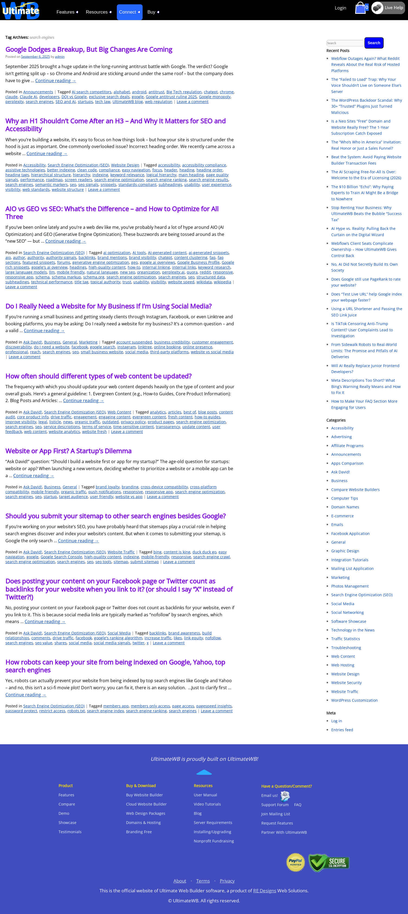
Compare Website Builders (355, 489)
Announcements (38, 91)
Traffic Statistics (345, 638)
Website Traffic (121, 551)
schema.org (93, 277)
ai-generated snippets (209, 252)
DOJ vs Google (74, 96)
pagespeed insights (214, 705)
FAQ (297, 804)
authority (35, 257)
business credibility (172, 342)
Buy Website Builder (144, 794)
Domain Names (345, 506)
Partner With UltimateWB (284, 832)
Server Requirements (213, 822)
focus (157, 169)
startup (50, 496)
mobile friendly (71, 272)
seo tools (103, 561)
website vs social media (212, 351)
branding (130, 486)
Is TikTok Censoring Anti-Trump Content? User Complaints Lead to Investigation (362, 329)
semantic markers (51, 184)
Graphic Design (345, 550)
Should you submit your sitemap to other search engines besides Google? (115, 515)
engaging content (114, 416)
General (70, 342)
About (180, 881)
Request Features (277, 823)
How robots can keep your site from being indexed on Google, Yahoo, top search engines (115, 666)
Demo (64, 813)
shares (60, 642)
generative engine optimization (100, 262)
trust (127, 281)
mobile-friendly (155, 556)
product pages (161, 421)
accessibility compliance (204, 165)
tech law (102, 101)
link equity (193, 637)
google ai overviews (157, 262)
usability (192, 184)
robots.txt (76, 710)
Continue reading (55, 81)
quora (192, 272)
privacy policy (133, 421)
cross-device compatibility (164, 486)
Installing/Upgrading (212, 831)
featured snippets (39, 262)
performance (32, 179)
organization (148, 272)
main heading (191, 174)
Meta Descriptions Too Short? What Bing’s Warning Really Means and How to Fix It (366, 386)
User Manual (205, 794)
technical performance (51, 281)
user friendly (101, 496)
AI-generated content (167, 252)
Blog (198, 813)
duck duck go (204, 551)
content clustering (190, 257)
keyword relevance (127, 174)
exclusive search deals (109, 96)
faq (213, 257)
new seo (127, 272)
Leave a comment (192, 101)
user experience (216, 184)
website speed (181, 281)
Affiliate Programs (347, 445)
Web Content (119, 412)
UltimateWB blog (128, 101)
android (139, 91)
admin (60, 56)
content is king (177, 551)
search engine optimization (119, 179)
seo (73, 184)
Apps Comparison (347, 463)
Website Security (346, 682)
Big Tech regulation (184, 91)
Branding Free (139, 831)
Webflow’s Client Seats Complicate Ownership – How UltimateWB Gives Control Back (364, 249)
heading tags (17, 174)
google (138, 96)
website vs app (129, 496)
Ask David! (32, 342)
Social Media (119, 633)
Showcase (67, 822)
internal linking (156, 267)
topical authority (105, 281)
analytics (158, 412)
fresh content (180, 416)
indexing (100, 174)
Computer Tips (344, 498)
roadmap (54, 179)
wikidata (204, 281)
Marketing (88, 342)
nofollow (213, 637)
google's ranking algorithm (118, 637)
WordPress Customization (354, 700)
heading (186, 169)
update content (196, 426)
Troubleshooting (346, 647)
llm (52, 272)
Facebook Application (350, 533)
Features (66, 794)
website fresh (94, 431)
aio (8, 257)
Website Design (125, 165)
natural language (102, 272)
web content (35, 431)
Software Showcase (348, 621)
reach (35, 351)
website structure (68, 189)
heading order (210, 169)
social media (136, 351)
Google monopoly (214, 96)
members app (116, 705)
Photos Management (350, 586)
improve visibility (20, 421)
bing (157, 551)
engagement (85, 416)
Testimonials (70, 831)
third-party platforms (169, 351)
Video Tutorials (207, 804)
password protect (21, 710)
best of (190, 412)
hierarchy (81, 174)
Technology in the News (353, 630)
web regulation (158, 101)
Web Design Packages (145, 813)
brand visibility (142, 257)
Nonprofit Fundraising (214, 841)
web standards (36, 189)
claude (11, 96)
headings (78, 267)
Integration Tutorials (349, 559)
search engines (39, 101)
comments (40, 637)
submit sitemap (144, 561)
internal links (184, 267)
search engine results (208, 179)
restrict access (52, 710)
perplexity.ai (173, 272)
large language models (26, 272)
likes (178, 637)
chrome (227, 91)
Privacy (227, 881)
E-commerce (342, 515)
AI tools (139, 252)
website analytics (64, 431)
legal (42, 421)
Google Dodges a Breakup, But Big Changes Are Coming (88, 49)
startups (85, 101)
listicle (55, 421)
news (68, 421)
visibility (12, 189)
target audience (73, 496)
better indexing (61, 169)
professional (16, 351)
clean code (87, 169)
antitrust (156, 91)
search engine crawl (211, 556)
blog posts (207, 412)
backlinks (87, 257)
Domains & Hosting (143, 822)
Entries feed (342, 729)
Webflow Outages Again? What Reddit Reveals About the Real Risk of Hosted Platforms (365, 64)
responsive (223, 272)
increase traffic (158, 637)
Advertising (341, 436)
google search (102, 346)
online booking (167, 346)
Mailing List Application (352, 568)
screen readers (78, 179)
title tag (81, 281)
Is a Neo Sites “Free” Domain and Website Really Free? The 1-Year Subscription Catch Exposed (361, 127)
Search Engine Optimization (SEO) (78, 165)
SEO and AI (66, 101)
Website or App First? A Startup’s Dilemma (68, 450)
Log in (336, 720)
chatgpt (211, 91)
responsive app (19, 277)
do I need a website (51, 346)
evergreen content (149, 416)
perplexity (14, 101)
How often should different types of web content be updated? (98, 375)
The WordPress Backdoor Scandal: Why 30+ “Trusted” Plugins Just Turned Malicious (366, 106)
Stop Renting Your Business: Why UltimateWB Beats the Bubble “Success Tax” (366, 213)
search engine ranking (166, 179)
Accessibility (34, 165)
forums (63, 262)
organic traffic (87, 421)
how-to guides (207, 416)
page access (183, 705)
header (170, 169)
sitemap (121, 561)
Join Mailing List (275, 813)
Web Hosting (342, 665)
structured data (211, 277)
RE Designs (264, 890)
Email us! (269, 795)
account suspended (134, 342)
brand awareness (184, 633)
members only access (150, 705)
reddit (205, 272)
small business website (102, 351)
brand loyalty (108, 486)
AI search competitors (91, 91)
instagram (126, 346)
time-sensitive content (133, 426)
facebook (80, 346)
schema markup (66, 277)
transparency (168, 426)
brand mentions (112, 257)
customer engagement (212, 342)
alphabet (122, 91)
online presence (197, 346)
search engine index (105, 710)
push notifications (104, 491)
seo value (43, 642)
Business (52, 342)
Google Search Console (61, 556)
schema (43, 277)
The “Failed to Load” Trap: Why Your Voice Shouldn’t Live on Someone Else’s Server (366, 85)
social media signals (112, 642)
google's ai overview (49, 267)
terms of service (96, 426)
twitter (138, 642)
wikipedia (222, 281)
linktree (145, 346)
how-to (134, 267)
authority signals (61, 257)
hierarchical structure (51, 174)
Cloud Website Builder (146, 804)
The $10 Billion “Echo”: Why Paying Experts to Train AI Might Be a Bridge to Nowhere (364, 192)
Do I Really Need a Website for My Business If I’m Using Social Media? (108, 306)
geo (134, 262)
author (19, 257)
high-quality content (107, 267)
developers (49, 96)
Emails (337, 524)
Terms (203, 881)
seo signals (88, 184)
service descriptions (62, 426)
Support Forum (275, 804)
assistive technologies (25, 169)
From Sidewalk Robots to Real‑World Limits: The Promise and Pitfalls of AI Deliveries (364, 350)
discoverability (18, 346)
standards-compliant (137, 184)
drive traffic (61, 416)
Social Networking (347, 612)
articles (174, 412)
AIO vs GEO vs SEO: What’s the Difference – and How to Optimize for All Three (112, 212)
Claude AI (28, 96)
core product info (33, 416)
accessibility (169, 165)
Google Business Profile (198, 262)
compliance (109, 169)
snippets (108, 184)
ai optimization (116, 252)
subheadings (170, 184)
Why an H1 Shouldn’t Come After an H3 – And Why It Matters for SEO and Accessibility (115, 124)
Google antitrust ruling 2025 (171, 96)
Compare (67, 804)
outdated (110, 421)
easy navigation (136, 169)
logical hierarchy (161, 174)
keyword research (214, 267)
